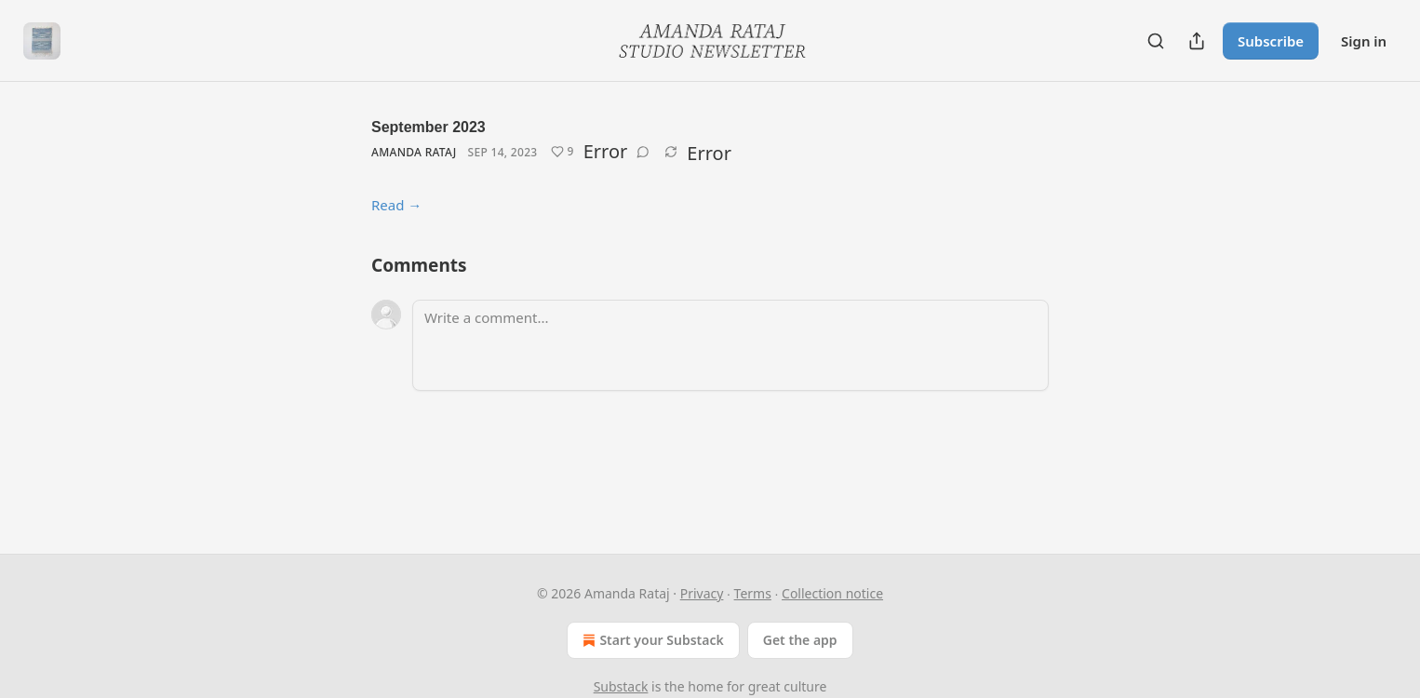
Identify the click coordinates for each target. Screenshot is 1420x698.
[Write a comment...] (730, 345)
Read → (396, 204)
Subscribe (1271, 41)
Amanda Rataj (414, 152)
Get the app (800, 640)
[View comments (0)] (643, 152)
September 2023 (428, 127)
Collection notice (832, 593)
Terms (752, 593)
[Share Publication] (1196, 41)
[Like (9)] (562, 152)
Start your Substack (651, 640)
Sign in (1364, 41)
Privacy (702, 593)
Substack (621, 686)
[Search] (1155, 41)
